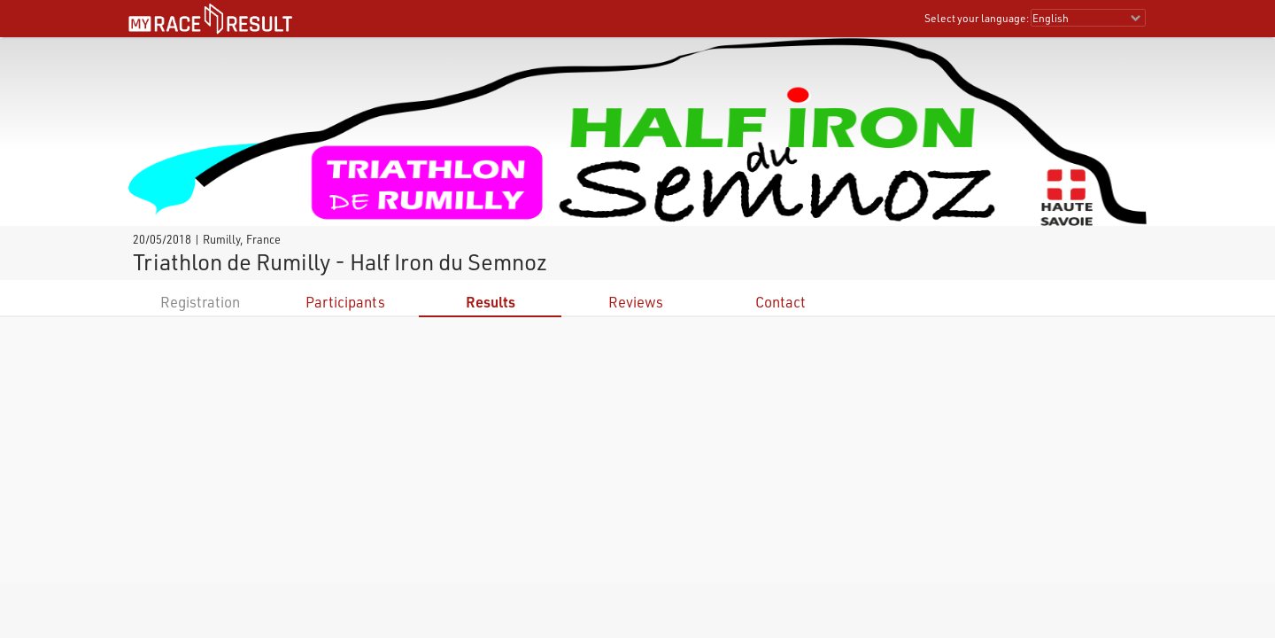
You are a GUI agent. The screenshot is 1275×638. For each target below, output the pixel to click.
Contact (780, 301)
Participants (345, 301)
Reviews (635, 301)
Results (490, 301)
